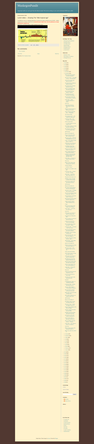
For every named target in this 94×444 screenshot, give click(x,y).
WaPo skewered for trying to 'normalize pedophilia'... (70, 75)
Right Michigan (66, 45)
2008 (65, 375)
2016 (65, 360)
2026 (65, 62)
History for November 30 (69, 133)
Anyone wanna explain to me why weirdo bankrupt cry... (70, 265)
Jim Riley (67, 399)
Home (38, 53)
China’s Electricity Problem (70, 251)
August (66, 337)
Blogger (56, 438)
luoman (49, 438)
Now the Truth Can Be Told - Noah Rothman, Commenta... (70, 97)
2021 (65, 352)
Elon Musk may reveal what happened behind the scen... (70, 259)
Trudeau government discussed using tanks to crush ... (70, 272)
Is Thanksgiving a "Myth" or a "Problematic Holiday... (70, 282)
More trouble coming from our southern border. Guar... (70, 296)
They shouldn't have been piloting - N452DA (69, 92)
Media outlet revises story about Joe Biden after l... (70, 293)
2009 (65, 373)
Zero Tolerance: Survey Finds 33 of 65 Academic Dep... (70, 129)
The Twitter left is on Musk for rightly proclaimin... (70, 84)
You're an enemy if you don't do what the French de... (70, 219)
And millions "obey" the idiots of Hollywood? (70, 233)
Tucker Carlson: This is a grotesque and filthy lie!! (70, 319)
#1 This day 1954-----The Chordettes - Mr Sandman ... (70, 119)
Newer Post (20, 53)
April (66, 344)
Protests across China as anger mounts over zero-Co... (70, 149)
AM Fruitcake (67, 131)
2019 (65, 355)
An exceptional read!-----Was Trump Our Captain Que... (70, 117)
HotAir (65, 425)
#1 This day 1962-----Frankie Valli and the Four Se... (70, 285)
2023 (65, 68)
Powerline (66, 428)
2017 (65, 359)
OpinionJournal (66, 431)
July (66, 339)
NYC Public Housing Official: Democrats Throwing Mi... (70, 188)
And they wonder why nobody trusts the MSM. (70, 310)
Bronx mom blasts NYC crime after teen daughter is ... (70, 236)
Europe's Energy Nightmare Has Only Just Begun (70, 308)
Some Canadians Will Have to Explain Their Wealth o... (70, 152)
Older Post (57, 53)
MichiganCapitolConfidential (69, 40)
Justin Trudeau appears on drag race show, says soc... (70, 254)
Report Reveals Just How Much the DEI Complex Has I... (70, 199)
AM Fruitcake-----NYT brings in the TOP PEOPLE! (70, 241)
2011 (65, 369)
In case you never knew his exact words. (70, 275)
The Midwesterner (67, 43)
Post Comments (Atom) (26, 55)
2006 (65, 378)
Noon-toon (67, 103)
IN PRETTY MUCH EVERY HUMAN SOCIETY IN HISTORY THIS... (70, 155)
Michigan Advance (67, 46)
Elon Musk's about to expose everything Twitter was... (70, 302)
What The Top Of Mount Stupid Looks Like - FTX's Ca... (70, 194)
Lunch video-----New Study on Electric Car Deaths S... (70, 324)
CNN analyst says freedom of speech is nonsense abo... (70, 214)
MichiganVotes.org (67, 57)
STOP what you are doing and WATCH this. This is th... (70, 144)
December (67, 71)
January (66, 349)
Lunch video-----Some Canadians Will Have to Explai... (69, 100)
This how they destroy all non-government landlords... (70, 230)
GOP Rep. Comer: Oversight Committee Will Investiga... (70, 179)
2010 (65, 371)
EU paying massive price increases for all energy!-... (70, 95)
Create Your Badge (66, 389)
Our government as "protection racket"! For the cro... (70, 196)
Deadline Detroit (67, 48)
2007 (65, 376)
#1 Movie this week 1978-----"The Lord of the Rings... (70, 222)
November (67, 73)
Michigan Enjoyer (67, 42)
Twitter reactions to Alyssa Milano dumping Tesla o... (70, 202)
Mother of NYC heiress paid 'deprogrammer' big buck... (70, 163)
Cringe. (66, 204)
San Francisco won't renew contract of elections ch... (70, 316)
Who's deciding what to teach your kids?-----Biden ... (70, 225)
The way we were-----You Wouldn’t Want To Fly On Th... (70, 248)
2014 (65, 364)
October (66, 333)
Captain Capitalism (67, 429)
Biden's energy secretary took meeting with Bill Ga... (70, 329)
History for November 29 (69, 185)
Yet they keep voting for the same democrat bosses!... (70, 182)
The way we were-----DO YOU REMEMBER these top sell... (70, 138)
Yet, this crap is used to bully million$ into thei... (70, 278)
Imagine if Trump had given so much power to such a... (70, 109)
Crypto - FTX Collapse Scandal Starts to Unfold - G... (70, 141)
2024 (65, 66)
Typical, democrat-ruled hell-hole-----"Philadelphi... (70, 112)
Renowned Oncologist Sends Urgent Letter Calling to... (70, 206)
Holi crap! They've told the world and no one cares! (69, 290)
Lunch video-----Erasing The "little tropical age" (70, 268)
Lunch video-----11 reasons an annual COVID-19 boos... (70, 159)
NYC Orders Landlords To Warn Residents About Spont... (70, 127)
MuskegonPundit (28, 5)
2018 (65, 357)
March (66, 346)
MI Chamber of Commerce (68, 56)
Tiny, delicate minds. (68, 114)
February (67, 348)
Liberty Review (66, 49)
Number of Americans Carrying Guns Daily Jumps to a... (70, 246)
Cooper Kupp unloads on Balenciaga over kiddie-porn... (69, 106)
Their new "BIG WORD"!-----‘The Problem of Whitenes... (70, 288)
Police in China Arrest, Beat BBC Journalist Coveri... (70, 136)
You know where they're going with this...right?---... (70, 238)
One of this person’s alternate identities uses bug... (70, 86)
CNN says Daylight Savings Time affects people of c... (70, 89)
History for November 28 (69, 243)
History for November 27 (69, 299)
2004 (65, 382)
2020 (65, 353)
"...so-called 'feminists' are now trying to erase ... (70, 124)
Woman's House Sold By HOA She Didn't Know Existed (70, 262)
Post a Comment (22, 51)
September (67, 335)
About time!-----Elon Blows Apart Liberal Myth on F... (70, 175)
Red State (65, 426)
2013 (65, 366)
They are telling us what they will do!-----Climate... (70, 321)
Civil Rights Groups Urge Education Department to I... (70, 147)
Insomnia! (67, 279)
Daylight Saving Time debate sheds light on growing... (70, 313)
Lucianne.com (66, 419)
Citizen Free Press (67, 422)
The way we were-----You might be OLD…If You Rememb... (70, 78)
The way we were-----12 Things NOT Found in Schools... (70, 191)
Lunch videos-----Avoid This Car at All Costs (70, 209)
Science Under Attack (69, 121)
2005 (65, 380)
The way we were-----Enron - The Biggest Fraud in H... (70, 305)
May (66, 342)
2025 (65, 64)
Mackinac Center (67, 54)
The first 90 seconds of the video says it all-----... (69, 81)
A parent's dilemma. (68, 165)
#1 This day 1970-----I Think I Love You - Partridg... (70, 172)
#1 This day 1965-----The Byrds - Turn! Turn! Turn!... (70, 227)
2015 (65, 362)
